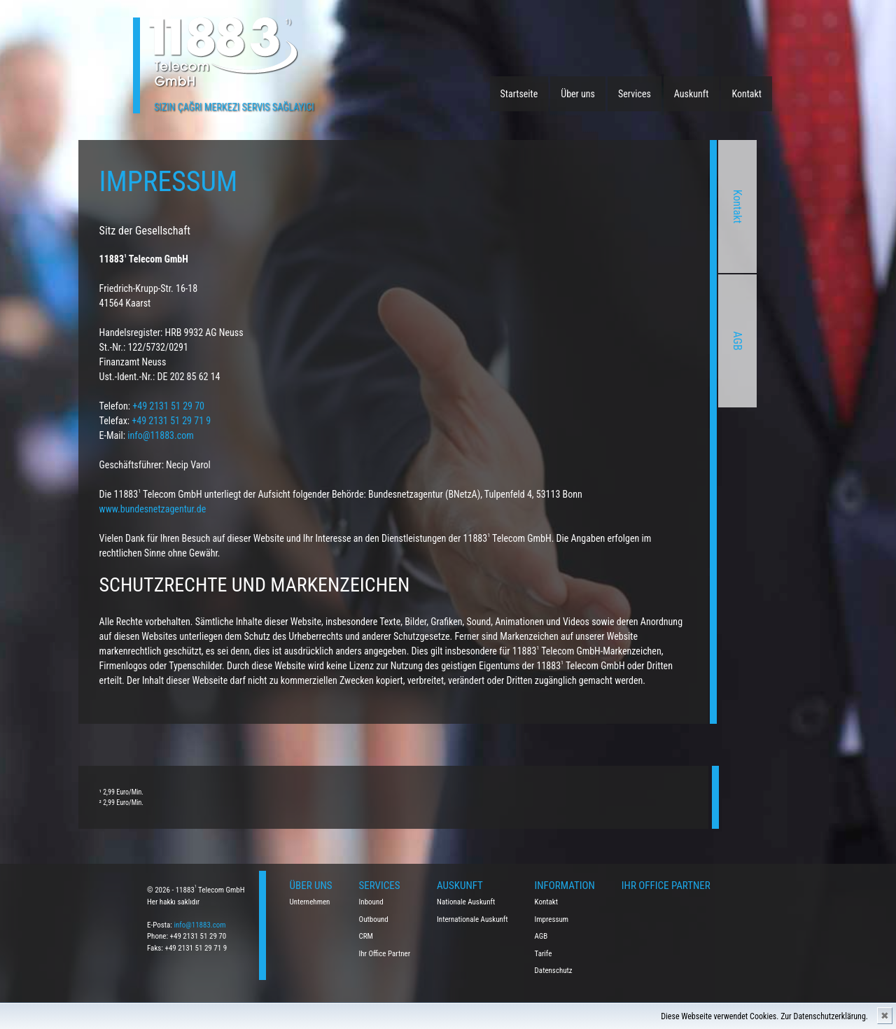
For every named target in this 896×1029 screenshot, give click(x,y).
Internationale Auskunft (472, 919)
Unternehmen (310, 901)
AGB (539, 340)
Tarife (543, 953)
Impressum (552, 919)
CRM (366, 936)
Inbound (371, 901)
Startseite (519, 93)
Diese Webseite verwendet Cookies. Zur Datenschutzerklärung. (764, 1016)
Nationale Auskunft (466, 901)
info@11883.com (199, 925)
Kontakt (747, 93)
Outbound (373, 919)
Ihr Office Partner (385, 953)
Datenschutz (554, 970)
